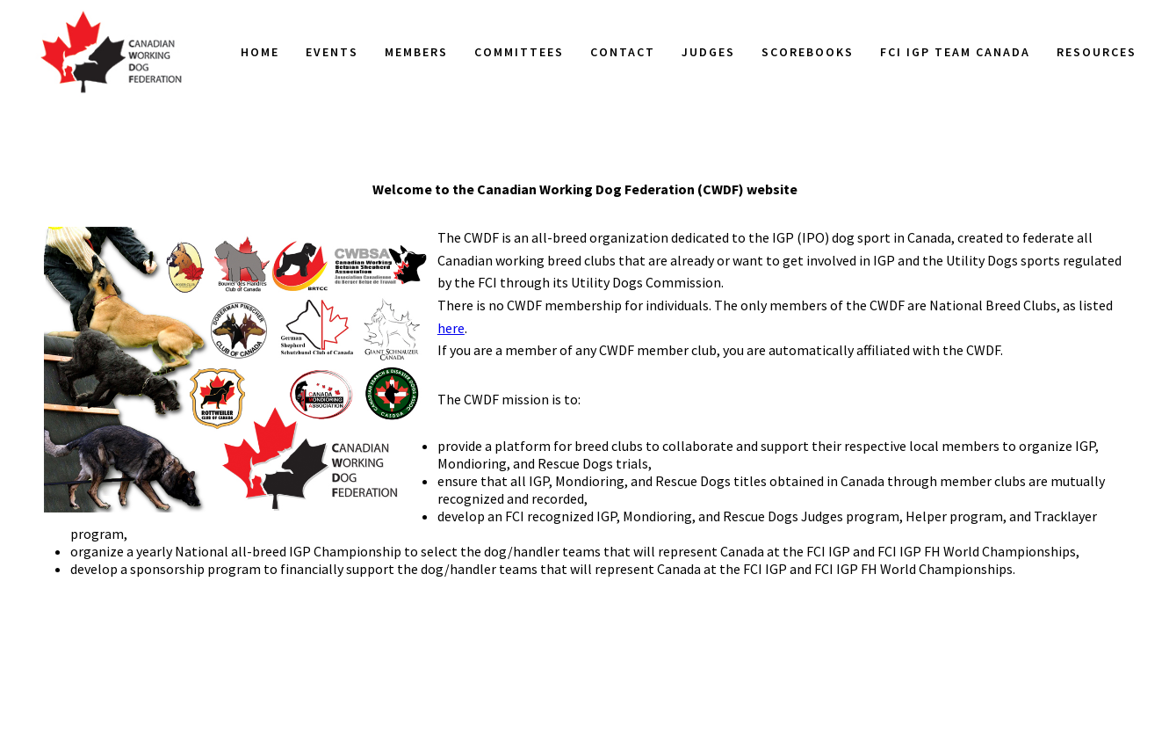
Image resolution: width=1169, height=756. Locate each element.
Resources (1097, 52)
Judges (708, 52)
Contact (622, 52)
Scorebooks (807, 52)
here (451, 328)
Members (416, 52)
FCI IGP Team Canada (955, 52)
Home (260, 52)
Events (332, 52)
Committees (519, 52)
